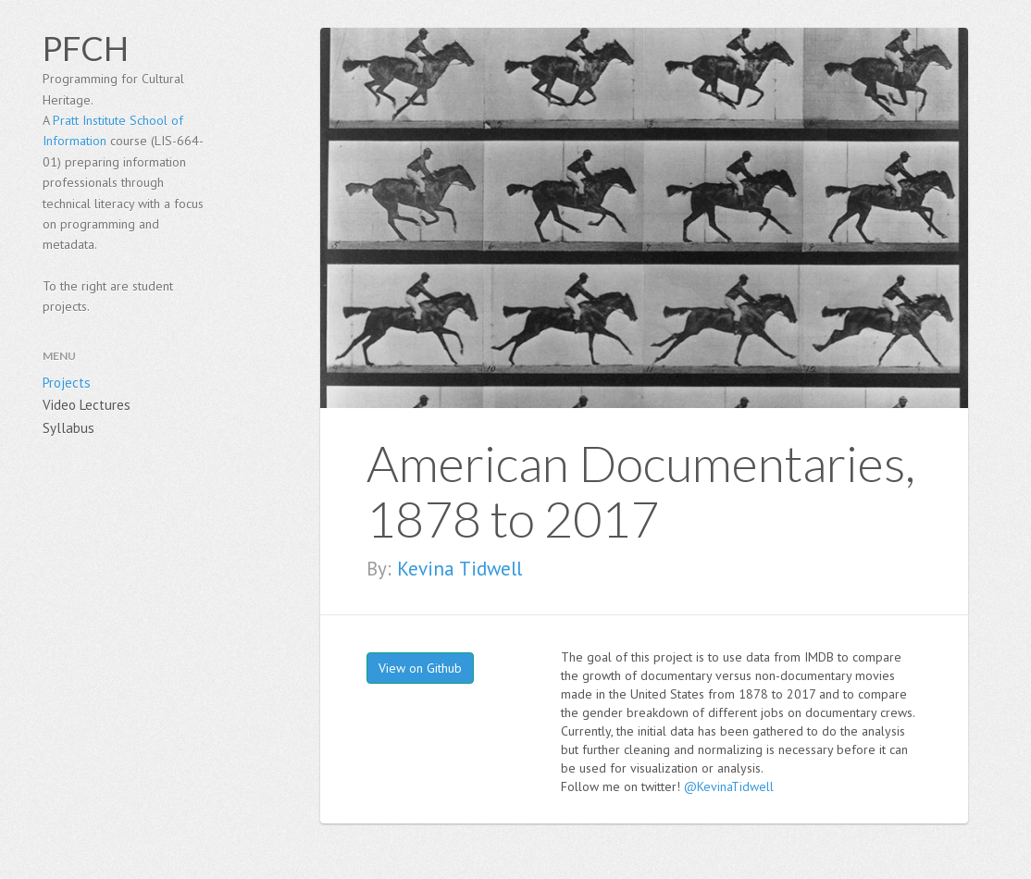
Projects (67, 382)
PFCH (86, 48)
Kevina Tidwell (459, 568)
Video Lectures (86, 405)
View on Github (420, 668)
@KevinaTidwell (729, 786)
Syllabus (68, 428)
